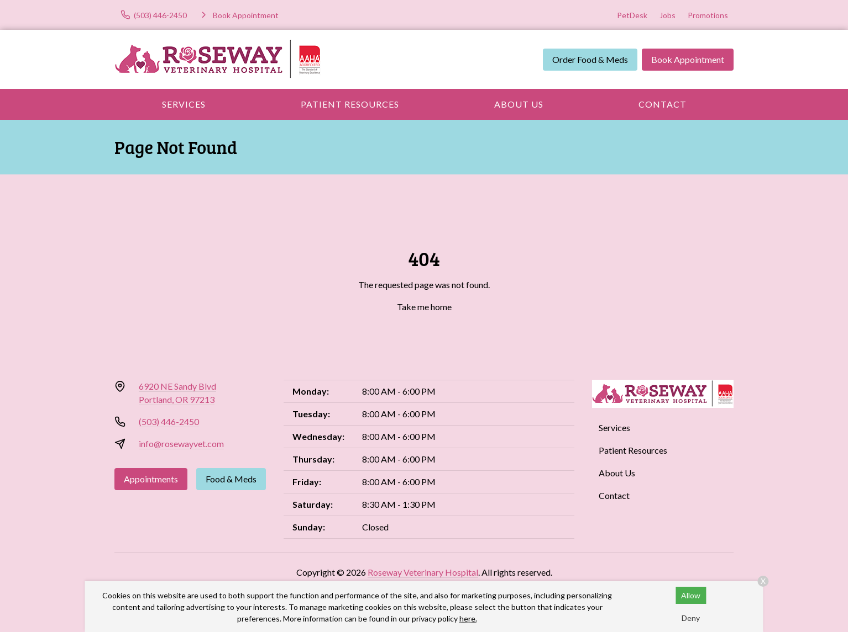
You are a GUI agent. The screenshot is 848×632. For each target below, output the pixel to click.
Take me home (424, 306)
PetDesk (632, 15)
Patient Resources (350, 104)
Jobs (667, 15)
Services (184, 104)
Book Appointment (687, 59)
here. (468, 618)
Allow (690, 595)
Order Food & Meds (590, 59)
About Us (518, 104)
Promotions (708, 15)
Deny (691, 618)
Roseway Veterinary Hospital (423, 572)
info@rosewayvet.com (181, 443)
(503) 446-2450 (169, 421)
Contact (662, 104)
